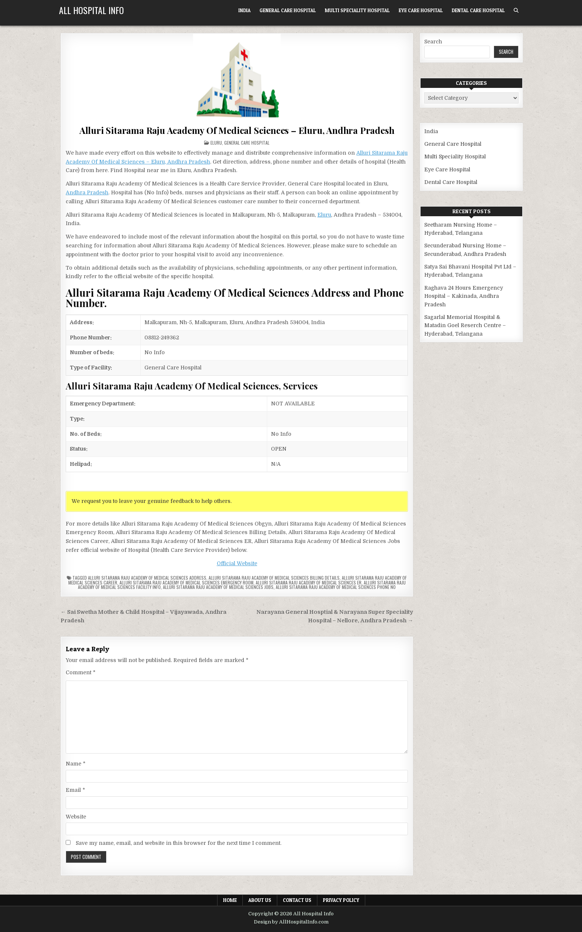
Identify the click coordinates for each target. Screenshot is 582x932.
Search (433, 42)
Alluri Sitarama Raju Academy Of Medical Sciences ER (309, 582)
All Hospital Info (91, 10)
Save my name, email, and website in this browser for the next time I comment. (178, 843)
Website (76, 817)
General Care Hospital (287, 10)
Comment (80, 672)
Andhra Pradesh (87, 192)
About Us (259, 900)
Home (230, 900)
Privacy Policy (341, 900)
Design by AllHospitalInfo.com (291, 922)
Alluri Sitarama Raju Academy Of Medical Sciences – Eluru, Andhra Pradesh (237, 130)
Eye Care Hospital (421, 10)
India (244, 10)
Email (75, 790)
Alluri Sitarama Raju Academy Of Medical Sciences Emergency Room (187, 582)
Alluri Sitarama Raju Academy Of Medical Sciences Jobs (218, 587)
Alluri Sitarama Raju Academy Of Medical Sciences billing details (274, 577)
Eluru (216, 142)
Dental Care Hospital (478, 10)
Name (75, 764)
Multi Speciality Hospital (357, 10)
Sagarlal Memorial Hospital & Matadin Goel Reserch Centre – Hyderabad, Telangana (465, 325)
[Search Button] (516, 10)
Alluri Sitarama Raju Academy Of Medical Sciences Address (147, 577)
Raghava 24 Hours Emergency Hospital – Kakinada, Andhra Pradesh (463, 296)
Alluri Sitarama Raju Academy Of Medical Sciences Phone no (336, 587)
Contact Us (297, 900)
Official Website (237, 563)
